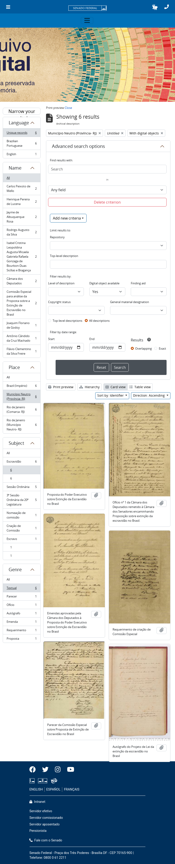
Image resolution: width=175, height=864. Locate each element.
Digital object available (104, 283)
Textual (21, 589)
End (92, 339)
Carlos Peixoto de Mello (21, 188)
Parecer (21, 597)
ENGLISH (36, 789)
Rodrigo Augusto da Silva (21, 232)
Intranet (37, 802)
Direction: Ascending (149, 395)
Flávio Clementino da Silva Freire (21, 351)
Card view (116, 387)
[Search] (107, 169)
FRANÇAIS (72, 789)
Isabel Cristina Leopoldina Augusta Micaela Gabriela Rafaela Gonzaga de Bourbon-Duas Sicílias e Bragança (21, 256)
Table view (140, 387)
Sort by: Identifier (111, 395)
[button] (155, 7)
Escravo (21, 540)
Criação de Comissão (21, 528)
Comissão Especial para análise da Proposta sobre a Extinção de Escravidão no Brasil (21, 303)
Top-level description (64, 256)
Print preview (60, 387)
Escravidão (21, 462)
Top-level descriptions (67, 321)
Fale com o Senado (45, 840)
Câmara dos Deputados (21, 281)
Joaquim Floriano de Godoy (21, 325)
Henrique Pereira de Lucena (21, 201)
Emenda (21, 622)
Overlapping (143, 348)
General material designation (129, 302)
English (21, 155)
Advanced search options (78, 146)
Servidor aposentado (44, 824)
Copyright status (59, 302)
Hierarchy (89, 387)
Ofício (21, 605)
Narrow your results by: (21, 111)
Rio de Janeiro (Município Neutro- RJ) (21, 424)
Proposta (21, 639)
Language (19, 123)
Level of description (61, 283)
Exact (162, 348)
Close (68, 108)
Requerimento (21, 631)
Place (14, 367)
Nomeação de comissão (21, 515)
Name (15, 168)
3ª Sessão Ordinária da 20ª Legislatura (21, 499)
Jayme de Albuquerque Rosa (21, 216)
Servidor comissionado (46, 818)
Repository (57, 237)
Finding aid (138, 283)
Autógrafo (21, 614)
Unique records (21, 133)
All (8, 178)
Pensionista (37, 831)
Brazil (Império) (21, 386)
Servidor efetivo (40, 811)
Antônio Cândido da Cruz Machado (21, 338)
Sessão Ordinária (21, 487)
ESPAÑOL (53, 789)
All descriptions (99, 321)
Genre (15, 569)
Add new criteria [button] (67, 218)
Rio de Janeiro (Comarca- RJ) (21, 409)
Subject (16, 443)
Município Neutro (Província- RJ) (21, 396)
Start (51, 339)
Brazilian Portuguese (21, 143)
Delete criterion (107, 202)
